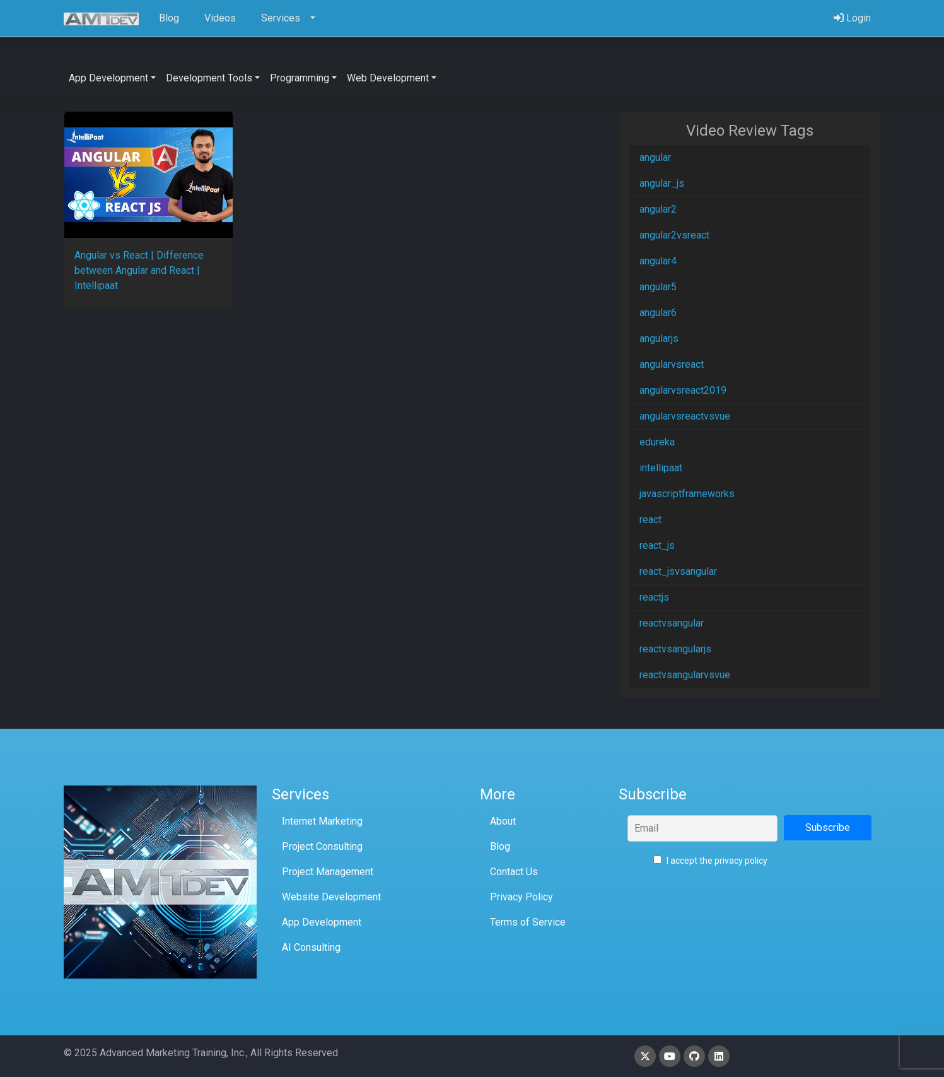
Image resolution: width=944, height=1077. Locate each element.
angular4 (658, 261)
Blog (500, 846)
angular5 (658, 287)
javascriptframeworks (687, 494)
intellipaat (660, 468)
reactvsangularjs (675, 649)
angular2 (658, 209)
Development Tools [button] (209, 78)
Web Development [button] (388, 78)
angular (655, 157)
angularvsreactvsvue (684, 416)
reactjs (654, 597)
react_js (657, 545)
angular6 (658, 313)
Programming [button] (299, 78)
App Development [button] (108, 78)
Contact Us (514, 872)
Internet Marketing (322, 821)
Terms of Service (528, 922)
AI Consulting (311, 947)
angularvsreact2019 (682, 390)
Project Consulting (322, 846)
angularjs (659, 338)
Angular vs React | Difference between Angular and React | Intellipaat (139, 270)
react (650, 520)
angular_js (661, 183)
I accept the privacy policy (710, 861)
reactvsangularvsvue (684, 675)
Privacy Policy (521, 897)
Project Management (327, 872)
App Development (321, 922)
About (503, 821)
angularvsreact (671, 364)
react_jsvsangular (678, 571)
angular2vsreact (674, 235)
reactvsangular (671, 623)
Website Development (331, 897)
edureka (657, 442)
